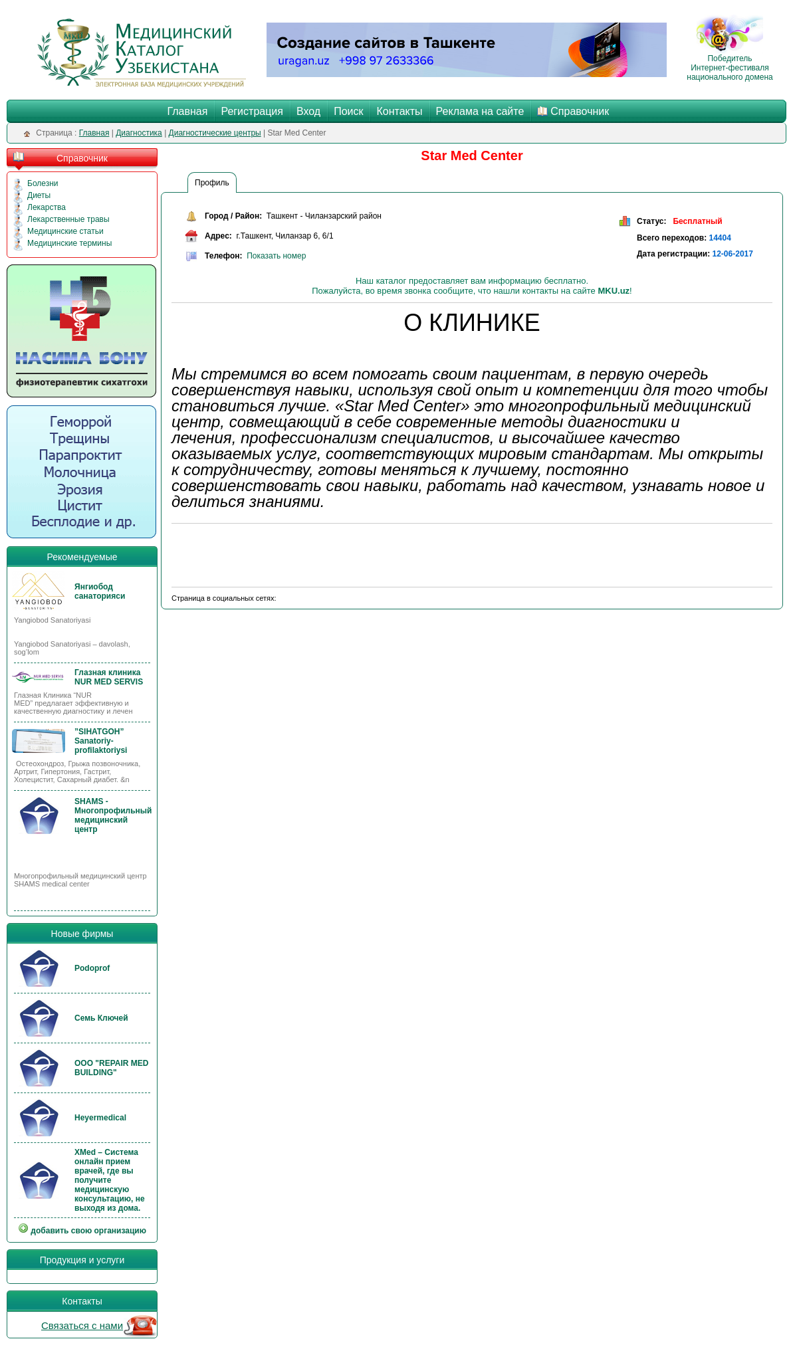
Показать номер (276, 255)
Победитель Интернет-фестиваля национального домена (729, 64)
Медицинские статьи (65, 231)
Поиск (348, 111)
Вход (308, 111)
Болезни (42, 183)
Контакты (399, 111)
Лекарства (46, 207)
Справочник (579, 111)
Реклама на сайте (480, 111)
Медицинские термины (69, 243)
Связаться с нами (82, 1325)
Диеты (39, 195)
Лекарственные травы (68, 219)
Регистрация (252, 111)
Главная (188, 111)
